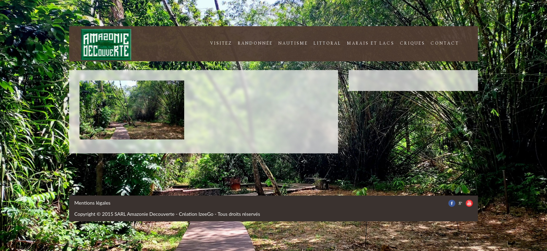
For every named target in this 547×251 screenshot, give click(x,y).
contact (444, 43)
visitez (221, 43)
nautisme (293, 43)
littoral (327, 43)
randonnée (255, 43)
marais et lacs (370, 43)
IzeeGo (205, 214)
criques (412, 43)
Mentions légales (92, 203)
